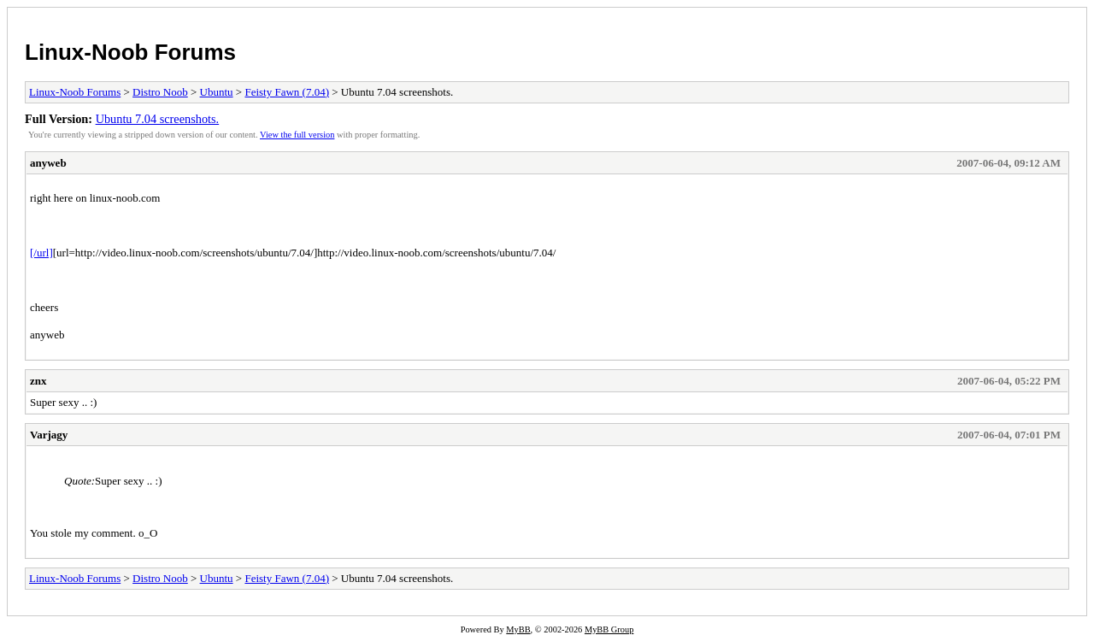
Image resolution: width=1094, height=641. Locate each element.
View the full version (297, 134)
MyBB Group (609, 629)
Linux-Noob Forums (130, 52)
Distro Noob (160, 91)
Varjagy (49, 434)
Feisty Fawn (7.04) (286, 91)
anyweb (48, 162)
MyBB (518, 629)
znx (38, 380)
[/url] (41, 252)
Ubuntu (216, 91)
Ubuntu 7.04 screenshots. (158, 119)
